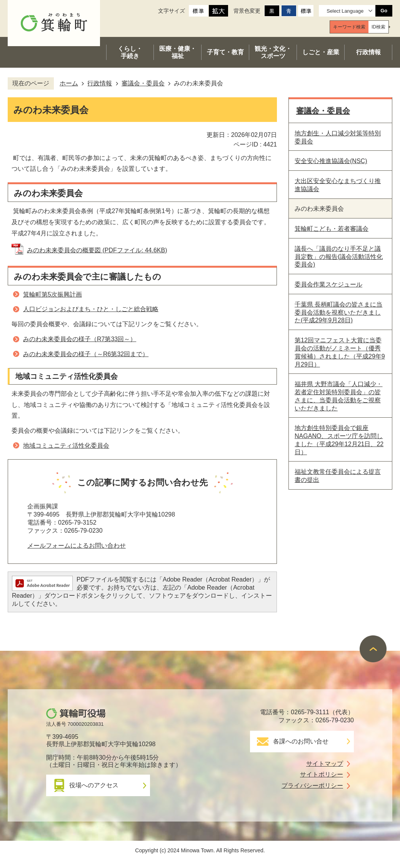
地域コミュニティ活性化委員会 (66, 445)
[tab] (349, 27)
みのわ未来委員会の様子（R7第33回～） (79, 339)
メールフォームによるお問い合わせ (76, 545)
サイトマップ (324, 763)
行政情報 (99, 83)
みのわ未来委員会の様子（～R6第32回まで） (85, 354)
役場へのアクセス (93, 785)
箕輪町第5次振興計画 (52, 294)
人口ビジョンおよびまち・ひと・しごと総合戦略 (90, 309)
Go (383, 10)
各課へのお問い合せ (300, 741)
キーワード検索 (349, 27)
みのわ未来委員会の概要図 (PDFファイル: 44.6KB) (97, 250)
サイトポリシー (321, 774)
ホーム (69, 83)
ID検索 (378, 27)
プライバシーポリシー (312, 785)
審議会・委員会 (143, 83)
